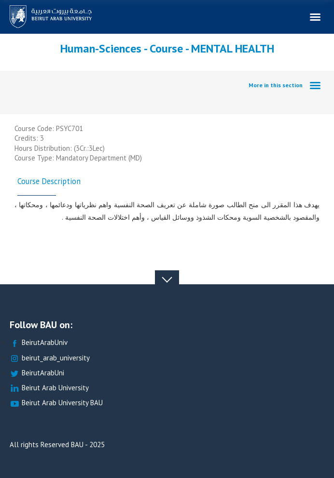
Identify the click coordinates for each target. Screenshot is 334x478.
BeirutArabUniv (39, 343)
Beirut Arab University (49, 388)
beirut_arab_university (50, 358)
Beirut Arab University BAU (56, 403)
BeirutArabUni (37, 373)
